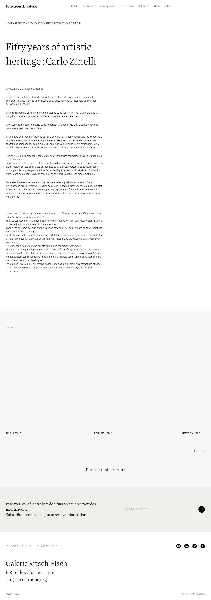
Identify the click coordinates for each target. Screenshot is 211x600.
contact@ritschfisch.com (19, 545)
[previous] (196, 451)
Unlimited (143, 6)
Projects (20, 23)
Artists (74, 6)
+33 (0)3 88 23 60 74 (47, 545)
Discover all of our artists (105, 469)
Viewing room (107, 6)
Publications (127, 6)
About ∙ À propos (12, 594)
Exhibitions (88, 6)
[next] (202, 451)
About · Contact (162, 6)
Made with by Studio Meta (193, 594)
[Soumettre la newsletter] (201, 509)
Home (9, 23)
